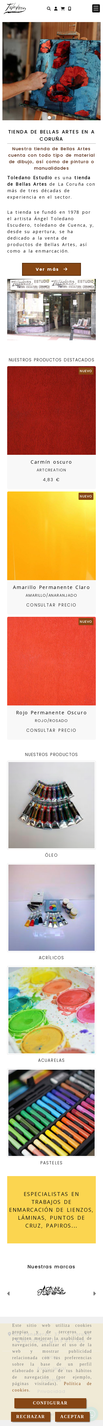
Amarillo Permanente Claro (51, 587)
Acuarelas (51, 1060)
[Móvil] (69, 8)
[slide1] (49, 117)
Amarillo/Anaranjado (51, 595)
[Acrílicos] (51, 907)
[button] (55, 8)
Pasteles (51, 1163)
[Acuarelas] (51, 1010)
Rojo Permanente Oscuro (51, 712)
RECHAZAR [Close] (30, 1416)
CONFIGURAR (50, 1403)
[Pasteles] (51, 1112)
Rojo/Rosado (51, 720)
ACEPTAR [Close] (72, 1416)
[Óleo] (51, 805)
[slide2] (53, 117)
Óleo (51, 855)
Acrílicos (51, 958)
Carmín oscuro (51, 462)
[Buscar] (48, 8)
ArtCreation (51, 470)
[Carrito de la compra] (62, 8)
